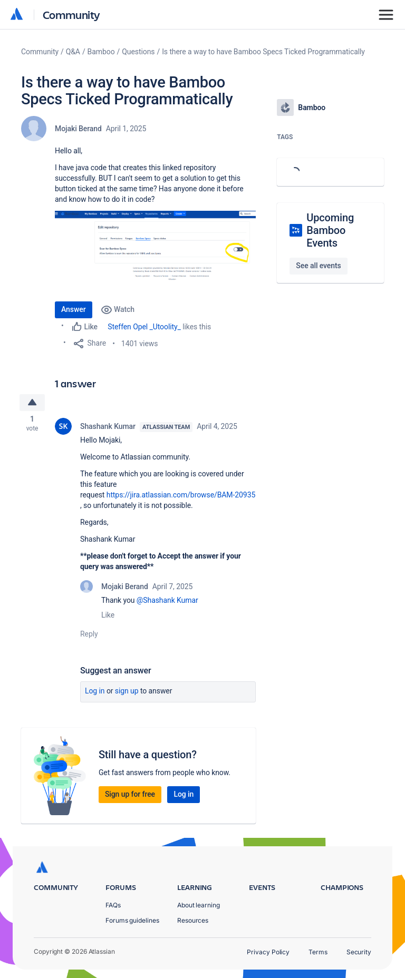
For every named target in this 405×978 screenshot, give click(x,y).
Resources (192, 920)
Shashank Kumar (108, 428)
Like (107, 616)
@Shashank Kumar (167, 602)
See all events (318, 265)
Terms (317, 952)
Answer (73, 309)
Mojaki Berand (78, 128)
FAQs (113, 905)
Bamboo (101, 51)
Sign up (127, 692)
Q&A (73, 51)
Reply (89, 635)
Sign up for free (130, 795)
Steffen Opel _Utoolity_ (144, 326)
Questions (138, 51)
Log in (95, 692)
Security (358, 952)
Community (71, 14)
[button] (155, 250)
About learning (198, 905)
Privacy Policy (268, 952)
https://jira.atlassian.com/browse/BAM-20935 (181, 496)
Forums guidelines (132, 920)
